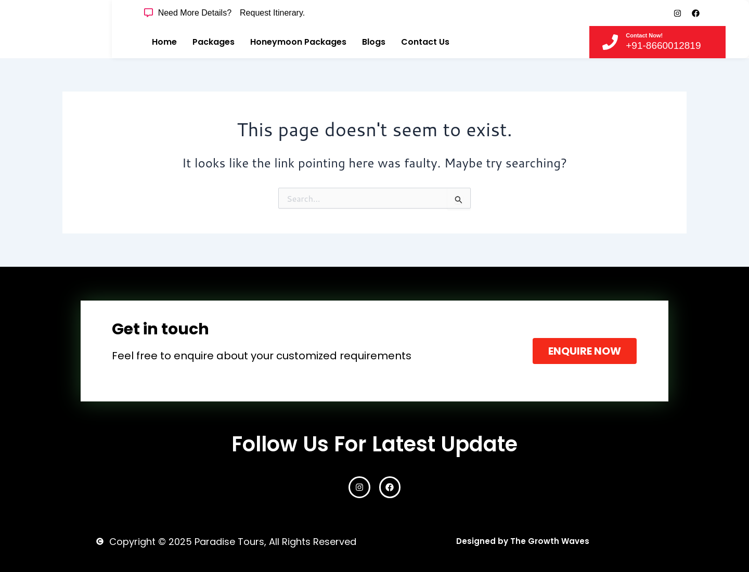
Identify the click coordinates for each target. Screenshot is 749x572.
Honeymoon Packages (298, 42)
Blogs (373, 42)
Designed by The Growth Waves (523, 541)
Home (164, 42)
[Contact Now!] (610, 42)
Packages (213, 42)
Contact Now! (644, 35)
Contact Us (425, 42)
